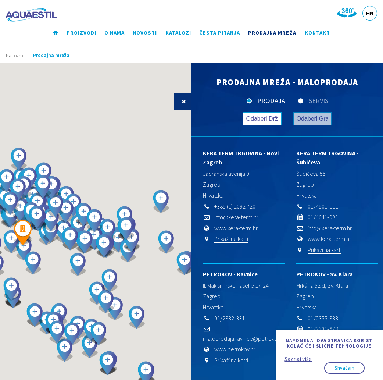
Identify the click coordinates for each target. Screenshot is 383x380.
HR (369, 14)
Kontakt (317, 32)
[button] (166, 242)
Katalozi (178, 32)
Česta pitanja (219, 32)
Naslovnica (16, 55)
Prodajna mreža (272, 32)
